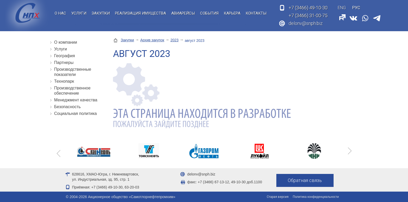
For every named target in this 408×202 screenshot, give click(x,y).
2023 (174, 40)
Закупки (101, 13)
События (209, 13)
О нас (60, 13)
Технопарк (64, 81)
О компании (65, 42)
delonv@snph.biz (306, 23)
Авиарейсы (183, 13)
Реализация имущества (140, 13)
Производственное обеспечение (72, 90)
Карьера (232, 13)
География (64, 56)
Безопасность (67, 107)
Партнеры (63, 62)
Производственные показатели (72, 72)
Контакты (256, 13)
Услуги (78, 13)
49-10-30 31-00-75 (308, 11)
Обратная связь (305, 180)
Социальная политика (75, 113)
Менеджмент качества (75, 100)
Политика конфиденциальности (316, 197)
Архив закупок (152, 40)
